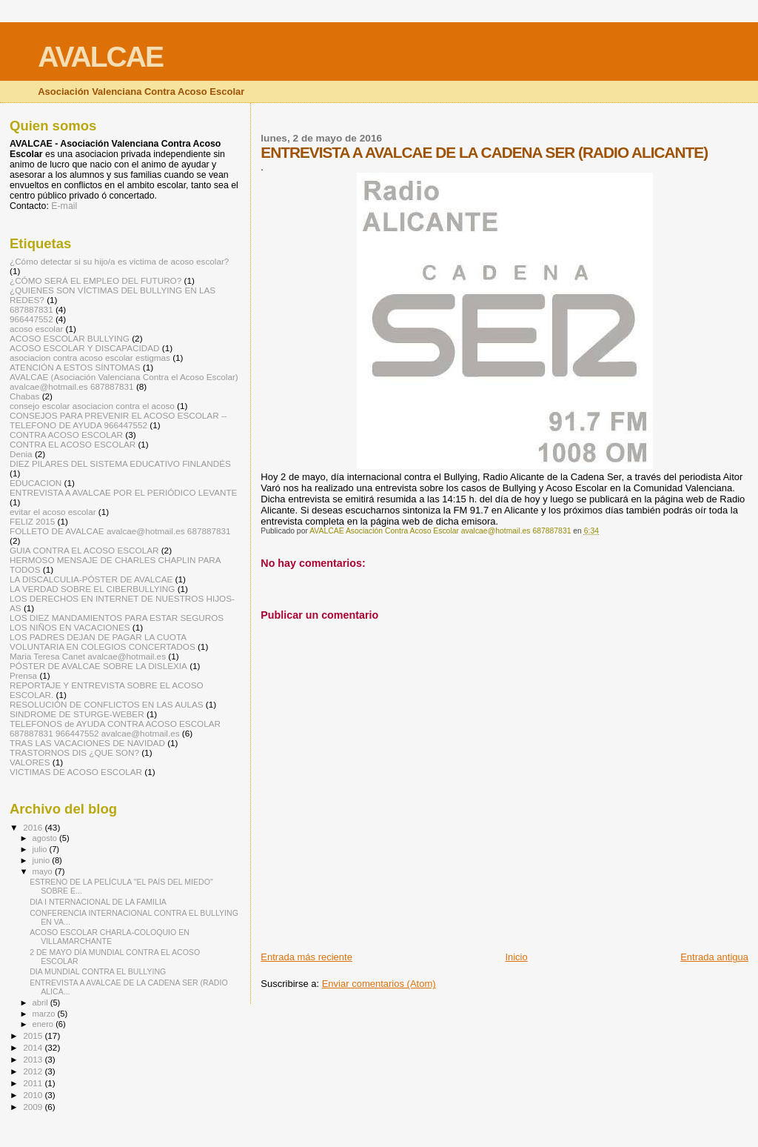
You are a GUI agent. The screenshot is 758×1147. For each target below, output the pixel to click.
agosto (46, 838)
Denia (21, 454)
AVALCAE (100, 57)
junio (43, 860)
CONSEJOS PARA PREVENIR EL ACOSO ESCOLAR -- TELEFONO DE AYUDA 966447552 (118, 420)
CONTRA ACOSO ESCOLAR (66, 434)
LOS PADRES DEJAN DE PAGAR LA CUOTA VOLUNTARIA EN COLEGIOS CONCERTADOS (102, 641)
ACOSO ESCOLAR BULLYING (70, 338)
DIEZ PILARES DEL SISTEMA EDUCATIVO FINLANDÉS (120, 463)
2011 (33, 1083)
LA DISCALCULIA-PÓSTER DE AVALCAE (91, 579)
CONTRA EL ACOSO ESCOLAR (72, 444)
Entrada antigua (714, 957)
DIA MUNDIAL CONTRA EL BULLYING (98, 971)
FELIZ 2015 (32, 521)
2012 (33, 1071)
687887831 (31, 309)
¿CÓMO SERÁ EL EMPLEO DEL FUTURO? (95, 280)
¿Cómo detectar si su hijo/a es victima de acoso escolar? (119, 261)
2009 (33, 1106)
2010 (33, 1095)
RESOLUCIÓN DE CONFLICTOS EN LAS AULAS (107, 704)
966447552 (31, 319)
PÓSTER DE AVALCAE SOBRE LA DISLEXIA (98, 666)
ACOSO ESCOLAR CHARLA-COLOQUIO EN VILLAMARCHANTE (110, 936)
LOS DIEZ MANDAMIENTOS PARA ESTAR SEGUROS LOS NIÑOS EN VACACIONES (117, 622)
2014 (33, 1047)
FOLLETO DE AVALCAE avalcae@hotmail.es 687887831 (120, 531)
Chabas (24, 396)
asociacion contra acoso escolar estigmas (90, 357)
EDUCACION (35, 483)
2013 (33, 1059)
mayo (44, 871)
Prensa (23, 675)
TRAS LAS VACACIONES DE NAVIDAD (87, 743)
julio (41, 849)
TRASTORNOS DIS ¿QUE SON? (74, 752)
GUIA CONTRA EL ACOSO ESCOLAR (84, 550)
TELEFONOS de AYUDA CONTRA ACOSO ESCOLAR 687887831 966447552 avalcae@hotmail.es (115, 728)
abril (41, 1002)
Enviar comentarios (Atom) (379, 983)
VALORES (30, 762)
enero (44, 1024)
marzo (45, 1013)
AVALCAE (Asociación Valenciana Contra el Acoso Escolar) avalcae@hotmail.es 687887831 (124, 381)
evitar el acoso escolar (53, 511)
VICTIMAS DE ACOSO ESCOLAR (76, 772)
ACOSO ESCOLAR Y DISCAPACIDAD (85, 348)
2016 (33, 827)
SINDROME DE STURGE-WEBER (77, 714)
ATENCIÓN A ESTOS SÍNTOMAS (75, 367)
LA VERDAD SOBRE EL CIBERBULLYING (92, 589)
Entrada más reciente (306, 957)
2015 (33, 1035)
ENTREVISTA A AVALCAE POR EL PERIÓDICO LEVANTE (123, 492)
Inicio (516, 957)
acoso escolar (36, 328)
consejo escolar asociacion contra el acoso (92, 405)
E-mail (64, 206)
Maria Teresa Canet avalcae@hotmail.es (88, 656)
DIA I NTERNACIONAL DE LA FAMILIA (98, 901)
